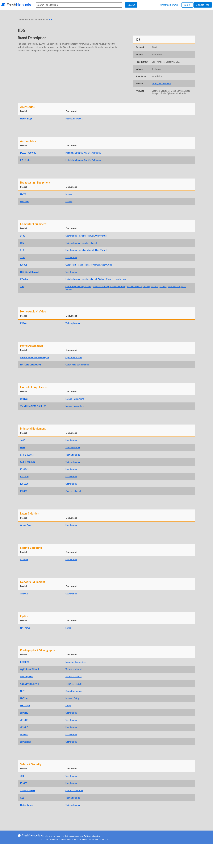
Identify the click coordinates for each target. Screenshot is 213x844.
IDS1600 (24, 484)
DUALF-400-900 (28, 153)
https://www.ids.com (161, 83)
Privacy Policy (66, 839)
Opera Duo (25, 525)
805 (22, 243)
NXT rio (24, 698)
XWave (23, 323)
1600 (22, 440)
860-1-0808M (27, 455)
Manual (68, 194)
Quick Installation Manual (77, 364)
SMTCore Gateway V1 (30, 364)
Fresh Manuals (26, 19)
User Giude (106, 264)
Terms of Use (54, 839)
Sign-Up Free (202, 5)
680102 (24, 399)
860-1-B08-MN (27, 462)
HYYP (23, 194)
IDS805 (23, 264)
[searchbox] (79, 5)
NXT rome (25, 628)
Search (131, 5)
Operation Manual (73, 691)
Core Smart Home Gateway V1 (34, 357)
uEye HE (24, 713)
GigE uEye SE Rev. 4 (29, 684)
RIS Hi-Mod (25, 160)
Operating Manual (73, 357)
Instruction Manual (74, 118)
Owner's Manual (73, 491)
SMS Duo (24, 201)
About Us (44, 839)
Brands (41, 19)
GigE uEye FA (26, 676)
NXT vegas (25, 705)
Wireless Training (101, 286)
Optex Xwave (26, 805)
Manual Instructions (74, 399)
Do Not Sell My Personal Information (96, 839)
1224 (22, 257)
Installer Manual (86, 235)
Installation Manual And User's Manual (83, 153)
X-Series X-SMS (27, 790)
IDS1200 (24, 476)
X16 (22, 797)
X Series (24, 279)
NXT (22, 691)
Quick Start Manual (74, 264)
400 (22, 776)
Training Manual (72, 243)
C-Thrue (24, 559)
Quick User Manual (74, 790)
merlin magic (26, 118)
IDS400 (23, 783)
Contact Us (76, 839)
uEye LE (24, 720)
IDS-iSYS (24, 469)
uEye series (25, 742)
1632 (22, 235)
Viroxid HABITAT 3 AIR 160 (33, 406)
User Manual (71, 235)
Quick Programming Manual (78, 286)
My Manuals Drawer (169, 5)
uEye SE (24, 734)
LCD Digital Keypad (29, 272)
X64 (22, 286)
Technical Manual (73, 669)
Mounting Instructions (75, 662)
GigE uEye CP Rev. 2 (29, 669)
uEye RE (24, 727)
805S (22, 447)
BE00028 (24, 662)
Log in (187, 5)
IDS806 (23, 491)
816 (22, 250)
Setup (68, 628)
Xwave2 (24, 593)
